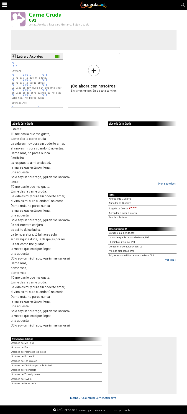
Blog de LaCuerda (123, 208)
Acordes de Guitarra (120, 198)
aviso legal (85, 410)
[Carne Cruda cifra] (106, 397)
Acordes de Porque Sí (22, 356)
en (115, 410)
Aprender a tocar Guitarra (123, 213)
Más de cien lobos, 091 (121, 250)
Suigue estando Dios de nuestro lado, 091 (131, 255)
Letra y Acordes (30, 56)
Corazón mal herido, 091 (122, 232)
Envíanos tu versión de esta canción (94, 78)
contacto (129, 410)
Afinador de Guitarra (120, 203)
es (110, 410)
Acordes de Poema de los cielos (28, 351)
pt (120, 410)
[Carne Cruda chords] (82, 397)
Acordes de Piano (20, 347)
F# (13, 63)
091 (32, 20)
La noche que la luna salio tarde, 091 (129, 237)
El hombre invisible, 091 (122, 242)
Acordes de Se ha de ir (23, 383)
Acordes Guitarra (118, 217)
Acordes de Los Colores (24, 361)
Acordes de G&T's (21, 379)
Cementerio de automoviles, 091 (126, 246)
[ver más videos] (167, 183)
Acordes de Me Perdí (22, 343)
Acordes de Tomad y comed (26, 374)
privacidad (100, 410)
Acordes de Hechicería (23, 369)
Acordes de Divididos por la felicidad (31, 365)
